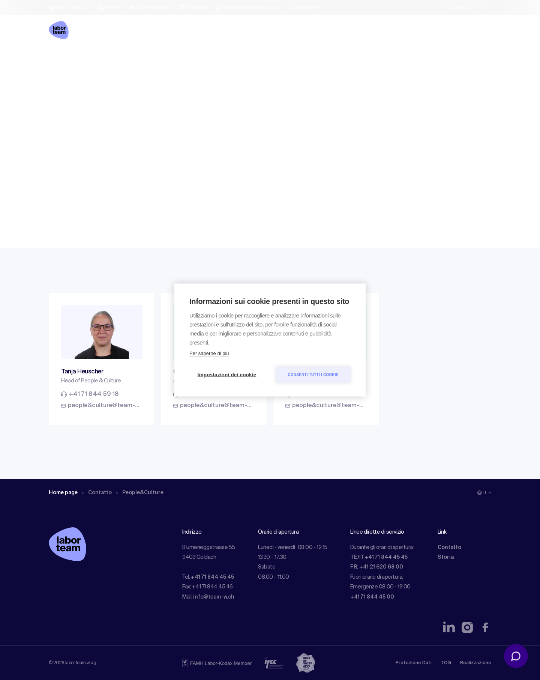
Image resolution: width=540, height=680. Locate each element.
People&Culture (149, 58)
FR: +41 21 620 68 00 (376, 567)
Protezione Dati (414, 663)
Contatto (102, 58)
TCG (446, 663)
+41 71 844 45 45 (212, 577)
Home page (65, 58)
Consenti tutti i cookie (313, 374)
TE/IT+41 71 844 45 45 (379, 557)
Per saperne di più (209, 353)
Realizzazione (475, 663)
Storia (446, 557)
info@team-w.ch (213, 597)
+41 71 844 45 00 (372, 597)
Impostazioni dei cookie (227, 375)
